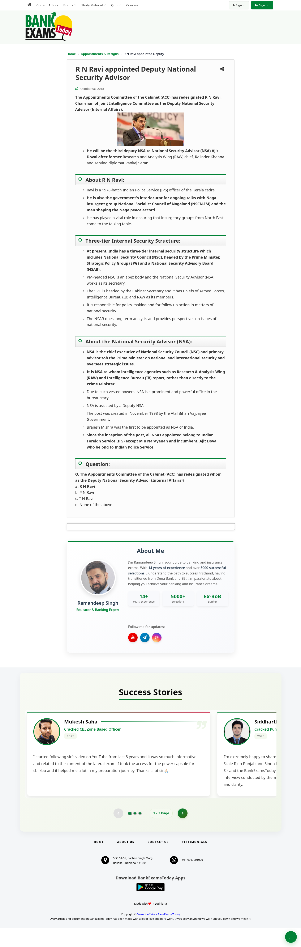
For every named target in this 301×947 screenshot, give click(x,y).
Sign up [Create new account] (262, 5)
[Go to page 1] (130, 831)
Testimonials (194, 861)
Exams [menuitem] (68, 5)
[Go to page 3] (139, 832)
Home (71, 54)
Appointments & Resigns (100, 54)
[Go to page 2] (134, 832)
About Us (125, 861)
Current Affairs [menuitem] (47, 5)
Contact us (158, 861)
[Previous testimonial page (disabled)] (118, 832)
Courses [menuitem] (132, 5)
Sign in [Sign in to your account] (239, 5)
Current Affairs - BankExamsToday (158, 933)
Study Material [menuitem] (92, 5)
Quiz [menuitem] (114, 5)
